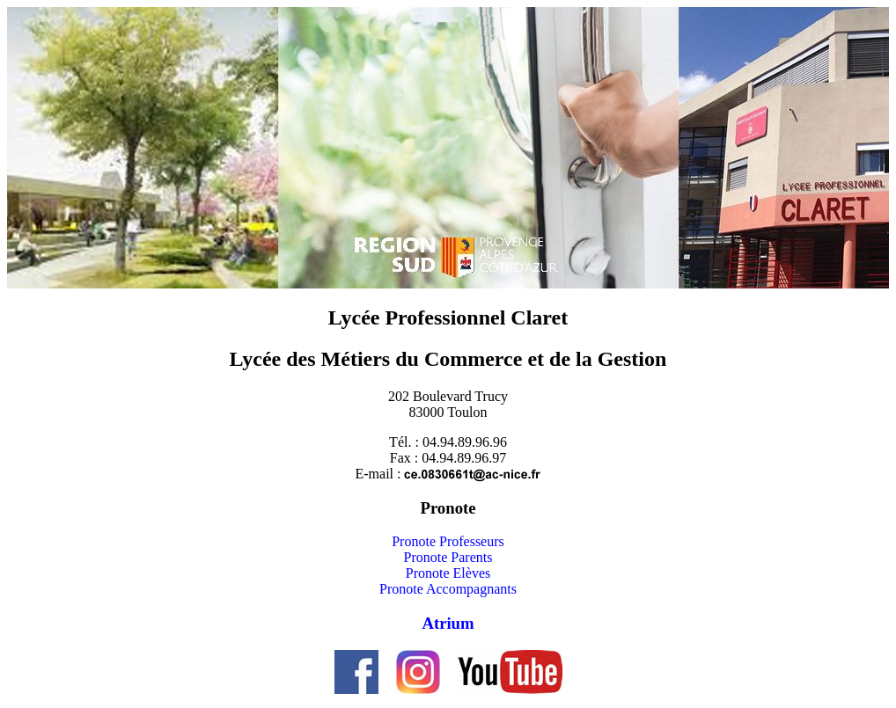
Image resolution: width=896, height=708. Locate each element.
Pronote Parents (448, 557)
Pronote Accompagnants (448, 588)
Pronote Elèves (448, 573)
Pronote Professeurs (448, 541)
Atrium (448, 623)
